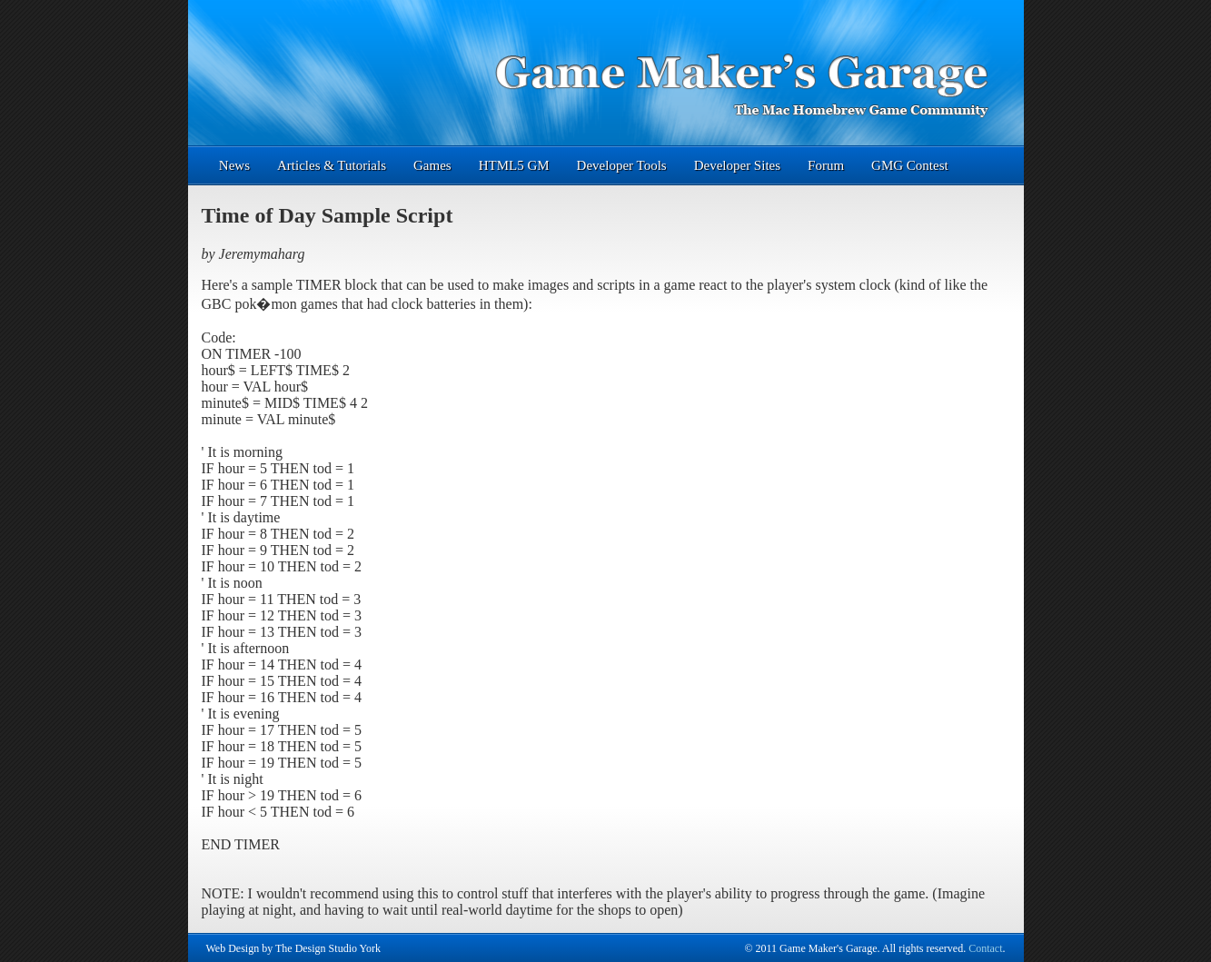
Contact (985, 948)
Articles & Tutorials (331, 165)
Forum (826, 165)
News (234, 165)
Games (432, 165)
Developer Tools (622, 165)
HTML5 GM (514, 165)
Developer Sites (737, 165)
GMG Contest (909, 165)
